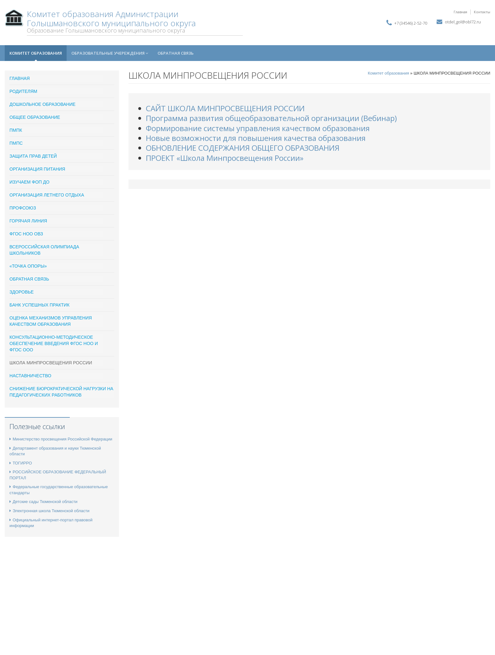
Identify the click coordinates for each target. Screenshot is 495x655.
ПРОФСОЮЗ (22, 207)
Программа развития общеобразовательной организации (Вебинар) (271, 118)
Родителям (23, 91)
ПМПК (15, 130)
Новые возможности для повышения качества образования (256, 138)
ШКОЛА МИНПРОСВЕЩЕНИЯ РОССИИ (50, 362)
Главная (460, 11)
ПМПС (16, 143)
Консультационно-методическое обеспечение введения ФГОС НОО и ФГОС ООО (53, 343)
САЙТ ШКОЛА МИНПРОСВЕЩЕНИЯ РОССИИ (225, 108)
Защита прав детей (33, 156)
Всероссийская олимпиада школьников (44, 250)
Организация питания (37, 169)
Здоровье (21, 291)
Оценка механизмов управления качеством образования (50, 321)
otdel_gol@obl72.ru (463, 22)
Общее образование (34, 117)
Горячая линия (28, 220)
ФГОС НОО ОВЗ (26, 233)
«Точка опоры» (28, 266)
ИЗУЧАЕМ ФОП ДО (29, 182)
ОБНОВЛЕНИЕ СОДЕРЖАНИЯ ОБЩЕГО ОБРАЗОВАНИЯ (242, 148)
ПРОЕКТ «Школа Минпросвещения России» (224, 158)
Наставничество (30, 375)
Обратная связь (176, 53)
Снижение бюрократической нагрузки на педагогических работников (61, 391)
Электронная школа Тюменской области (49, 510)
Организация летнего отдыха (46, 194)
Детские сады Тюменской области (43, 501)
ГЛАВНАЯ (19, 78)
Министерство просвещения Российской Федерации (60, 439)
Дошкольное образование (42, 104)
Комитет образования (35, 53)
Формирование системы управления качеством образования (258, 128)
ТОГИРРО (20, 463)
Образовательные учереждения (109, 53)
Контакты (482, 11)
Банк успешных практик (39, 304)
